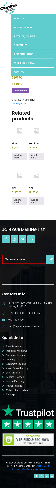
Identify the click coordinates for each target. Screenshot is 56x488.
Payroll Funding (14, 385)
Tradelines (20, 45)
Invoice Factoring (15, 381)
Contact (19, 71)
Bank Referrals (13, 346)
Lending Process (15, 377)
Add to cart (20, 90)
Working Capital (24, 63)
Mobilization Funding (17, 390)
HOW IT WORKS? (23, 27)
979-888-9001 (16, 313)
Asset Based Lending (17, 368)
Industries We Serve (16, 350)
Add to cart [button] (18, 156)
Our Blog (10, 359)
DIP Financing (13, 372)
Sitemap (10, 394)
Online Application (15, 355)
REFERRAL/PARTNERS (25, 36)
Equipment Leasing (16, 364)
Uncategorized (19, 103)
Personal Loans (23, 54)
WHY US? (19, 18)
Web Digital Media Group (33, 469)
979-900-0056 (33, 313)
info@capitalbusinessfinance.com (26, 326)
